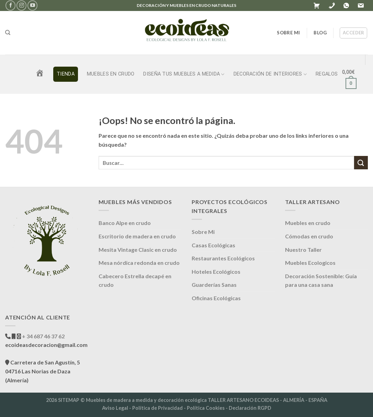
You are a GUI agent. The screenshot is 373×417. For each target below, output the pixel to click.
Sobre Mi (203, 231)
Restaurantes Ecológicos (223, 258)
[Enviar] (361, 162)
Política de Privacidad (157, 408)
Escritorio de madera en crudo (137, 236)
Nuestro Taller (303, 249)
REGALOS (327, 74)
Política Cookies (206, 408)
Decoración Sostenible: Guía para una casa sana (321, 280)
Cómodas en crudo (309, 236)
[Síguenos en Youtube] (32, 5)
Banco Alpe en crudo (125, 222)
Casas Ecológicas (213, 245)
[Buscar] (7, 32)
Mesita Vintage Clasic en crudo (138, 249)
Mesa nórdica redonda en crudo (139, 262)
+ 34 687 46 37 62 (43, 336)
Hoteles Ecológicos (216, 271)
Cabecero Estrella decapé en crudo (135, 280)
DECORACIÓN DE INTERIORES (270, 74)
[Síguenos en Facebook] (10, 5)
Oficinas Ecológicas (216, 298)
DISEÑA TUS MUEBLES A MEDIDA (183, 74)
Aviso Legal (115, 408)
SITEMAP (68, 400)
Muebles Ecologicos (310, 262)
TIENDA (66, 74)
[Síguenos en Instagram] (21, 5)
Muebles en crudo (111, 74)
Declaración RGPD (250, 408)
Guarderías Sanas (214, 284)
